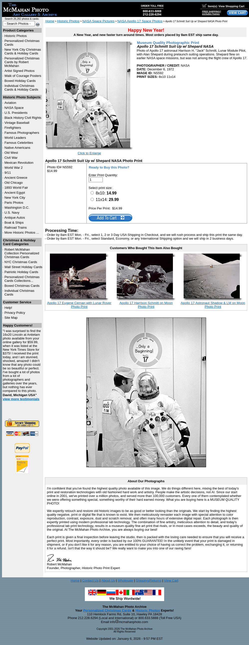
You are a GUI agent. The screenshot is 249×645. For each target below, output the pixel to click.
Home (49, 21)
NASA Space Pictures (98, 21)
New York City (14, 197)
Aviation (10, 103)
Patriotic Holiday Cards (21, 272)
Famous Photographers (21, 133)
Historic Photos (15, 36)
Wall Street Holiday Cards (23, 267)
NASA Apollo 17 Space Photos (139, 21)
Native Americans (17, 148)
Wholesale (125, 580)
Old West (11, 153)
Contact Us (90, 580)
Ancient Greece (15, 177)
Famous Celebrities (18, 143)
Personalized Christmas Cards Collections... (22, 279)
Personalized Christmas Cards (107, 610)
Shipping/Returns (148, 580)
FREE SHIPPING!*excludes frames (211, 12)
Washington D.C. (16, 207)
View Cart (171, 580)
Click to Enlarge (89, 153)
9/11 (7, 172)
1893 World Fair (16, 187)
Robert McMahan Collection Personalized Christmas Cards (21, 253)
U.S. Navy (11, 212)
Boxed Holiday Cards (20, 81)
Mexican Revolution (18, 162)
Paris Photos (13, 202)
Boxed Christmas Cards (22, 286)
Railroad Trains (15, 227)
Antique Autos (14, 217)
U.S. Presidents (16, 113)
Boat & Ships (14, 222)
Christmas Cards (20, 262)
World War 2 (13, 167)
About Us (108, 580)
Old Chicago (13, 182)
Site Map (11, 318)
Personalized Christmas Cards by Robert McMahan (22, 62)
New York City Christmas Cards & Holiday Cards (22, 51)
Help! (8, 308)
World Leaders (15, 138)
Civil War (11, 158)
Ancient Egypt (14, 192)
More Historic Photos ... (21, 232)
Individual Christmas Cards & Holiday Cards (21, 87)
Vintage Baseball (16, 123)
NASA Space (14, 108)
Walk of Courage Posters (22, 76)
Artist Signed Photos (19, 71)
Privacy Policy (14, 313)
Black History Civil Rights (22, 118)
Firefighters (12, 128)
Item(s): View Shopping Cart (223, 6)
